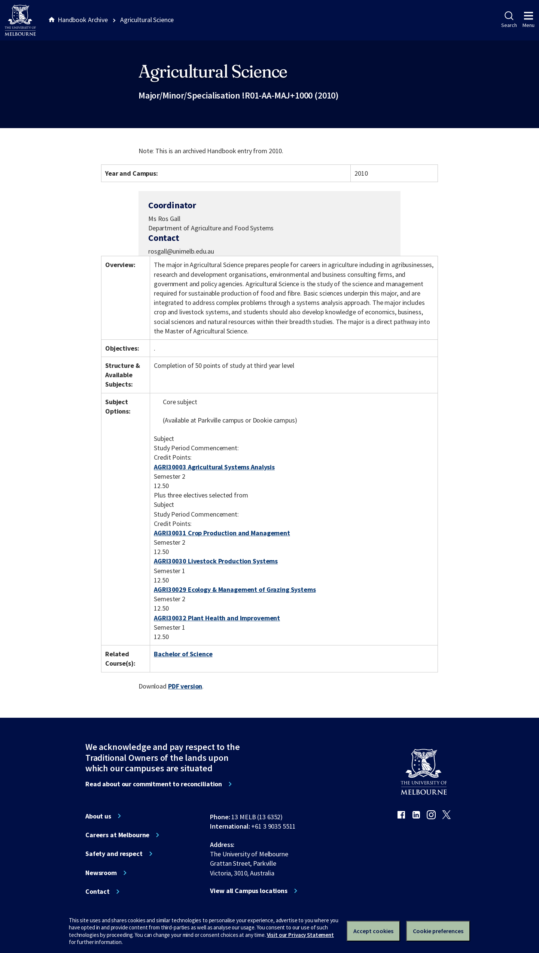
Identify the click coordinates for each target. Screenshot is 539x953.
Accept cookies (373, 931)
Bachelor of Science (183, 654)
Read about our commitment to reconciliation (153, 784)
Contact (97, 891)
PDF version (185, 686)
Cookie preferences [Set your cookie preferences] (438, 931)
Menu (529, 19)
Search (509, 19)
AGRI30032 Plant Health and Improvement (217, 618)
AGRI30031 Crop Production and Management (222, 533)
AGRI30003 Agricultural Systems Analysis (214, 467)
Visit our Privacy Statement (300, 934)
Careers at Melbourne (117, 835)
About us (98, 816)
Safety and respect (114, 854)
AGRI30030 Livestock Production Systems (216, 561)
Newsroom (101, 873)
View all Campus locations (248, 891)
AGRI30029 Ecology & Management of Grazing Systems (235, 589)
